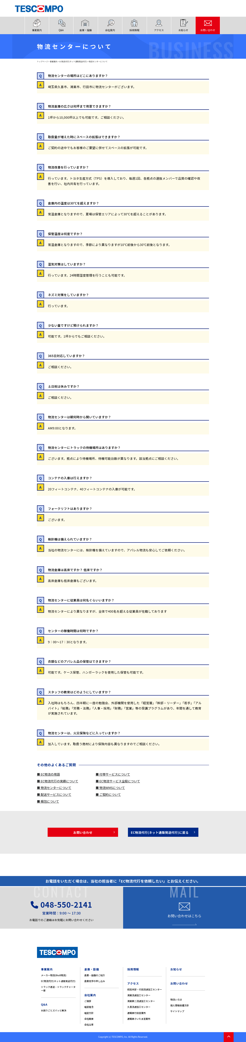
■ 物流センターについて (54, 787)
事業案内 (53, 61)
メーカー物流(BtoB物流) (53, 975)
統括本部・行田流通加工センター (144, 989)
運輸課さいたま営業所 (138, 1018)
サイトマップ (177, 1011)
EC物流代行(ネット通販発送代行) (73, 61)
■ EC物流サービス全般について (118, 781)
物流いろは (176, 999)
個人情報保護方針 (179, 1005)
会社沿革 (88, 1024)
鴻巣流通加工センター (138, 995)
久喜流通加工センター (138, 1007)
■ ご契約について (108, 794)
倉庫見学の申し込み (94, 981)
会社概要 (88, 1018)
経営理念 (88, 1007)
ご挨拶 (87, 1001)
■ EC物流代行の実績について (57, 781)
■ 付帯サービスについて (113, 774)
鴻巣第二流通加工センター (141, 1001)
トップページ (42, 61)
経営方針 (88, 1013)
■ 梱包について (48, 801)
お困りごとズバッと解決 (53, 1010)
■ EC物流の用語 (48, 774)
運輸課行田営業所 (136, 1013)
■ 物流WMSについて (110, 787)
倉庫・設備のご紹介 (94, 975)
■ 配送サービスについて (54, 794)
